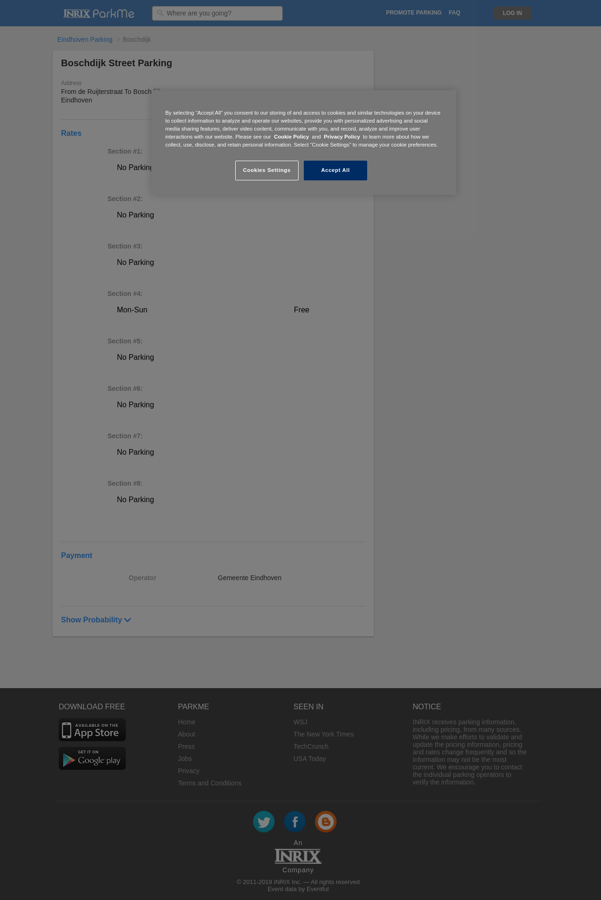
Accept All (335, 170)
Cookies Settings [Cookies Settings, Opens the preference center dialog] (266, 170)
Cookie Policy (291, 137)
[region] (303, 142)
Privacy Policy (342, 137)
